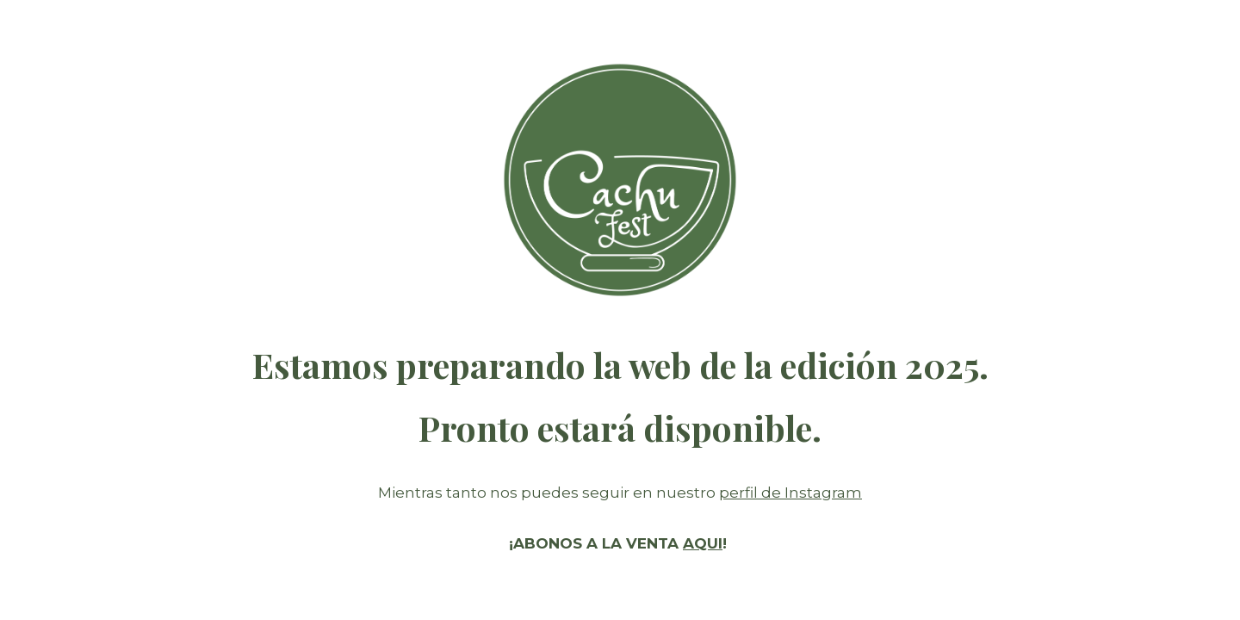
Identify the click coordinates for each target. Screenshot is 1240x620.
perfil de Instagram (790, 492)
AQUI (702, 543)
